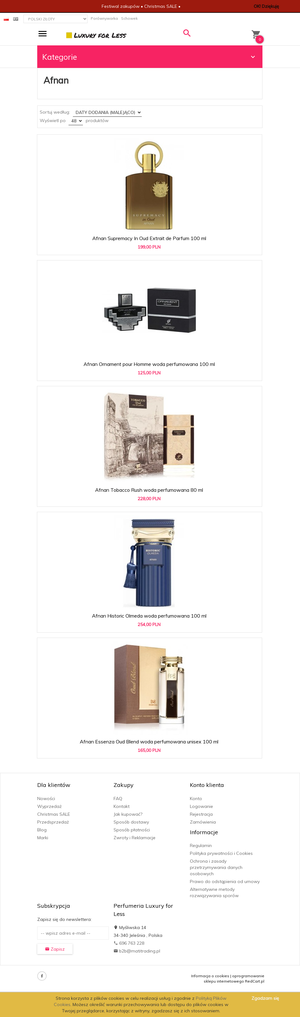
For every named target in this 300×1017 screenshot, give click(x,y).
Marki (42, 837)
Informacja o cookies (210, 975)
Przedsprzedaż (53, 822)
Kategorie (149, 57)
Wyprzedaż (49, 806)
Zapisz (55, 949)
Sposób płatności (132, 830)
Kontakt (122, 806)
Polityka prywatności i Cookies (221, 853)
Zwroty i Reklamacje (134, 837)
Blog (42, 830)
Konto (196, 798)
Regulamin (201, 845)
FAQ (118, 798)
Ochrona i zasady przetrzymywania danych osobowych (216, 867)
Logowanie (201, 806)
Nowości (46, 798)
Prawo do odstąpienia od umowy (225, 881)
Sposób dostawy (131, 822)
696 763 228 (129, 943)
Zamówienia (203, 822)
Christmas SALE (53, 814)
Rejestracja (201, 814)
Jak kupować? (128, 814)
